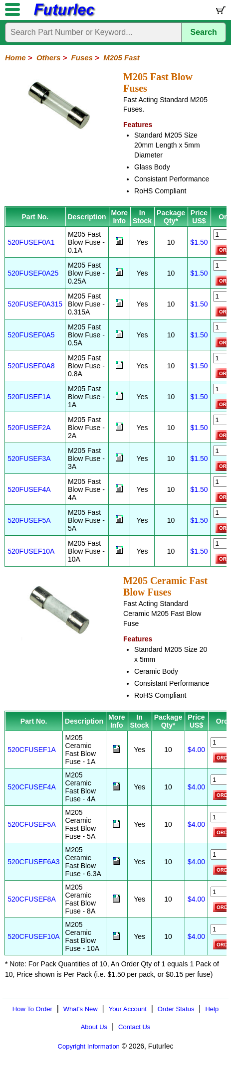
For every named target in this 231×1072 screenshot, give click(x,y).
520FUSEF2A (28, 428)
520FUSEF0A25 (32, 273)
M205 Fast (121, 57)
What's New (80, 1009)
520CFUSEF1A (31, 750)
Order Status (176, 1009)
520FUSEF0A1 (30, 242)
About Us (94, 1027)
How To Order (32, 1009)
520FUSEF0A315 (34, 304)
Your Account (128, 1009)
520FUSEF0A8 (30, 366)
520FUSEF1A (28, 397)
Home (15, 57)
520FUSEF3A (28, 458)
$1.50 (199, 242)
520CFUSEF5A (31, 824)
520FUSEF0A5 (30, 335)
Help (212, 1009)
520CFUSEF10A (33, 936)
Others (48, 57)
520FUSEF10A (30, 551)
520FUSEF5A (28, 520)
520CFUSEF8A (31, 899)
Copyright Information (89, 1046)
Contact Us (134, 1027)
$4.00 (196, 750)
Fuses (82, 57)
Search (204, 32)
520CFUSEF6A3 (33, 862)
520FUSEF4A (28, 489)
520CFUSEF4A (31, 787)
